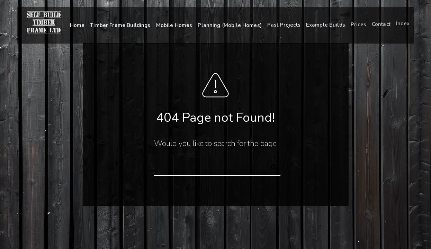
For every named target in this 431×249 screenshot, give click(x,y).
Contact (381, 23)
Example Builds (325, 24)
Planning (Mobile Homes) (229, 24)
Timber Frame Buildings (120, 25)
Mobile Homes (174, 24)
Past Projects (283, 24)
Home (77, 25)
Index (403, 22)
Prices (358, 23)
